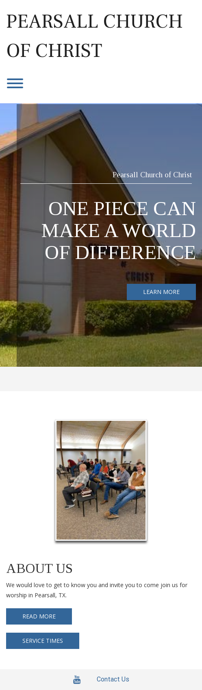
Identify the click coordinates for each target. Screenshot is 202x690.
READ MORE (39, 616)
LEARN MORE (161, 292)
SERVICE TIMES (42, 640)
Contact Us (113, 679)
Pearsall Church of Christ (94, 36)
